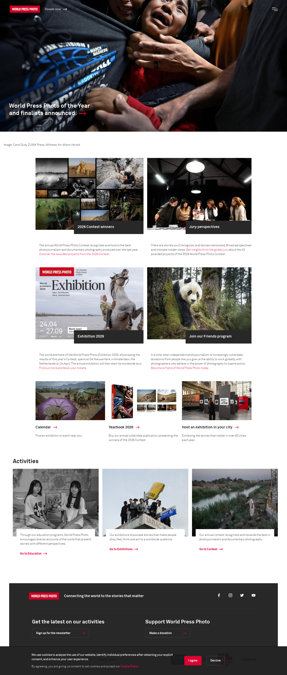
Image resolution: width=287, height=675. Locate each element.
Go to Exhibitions (121, 549)
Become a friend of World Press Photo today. (180, 368)
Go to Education (31, 553)
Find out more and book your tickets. (63, 368)
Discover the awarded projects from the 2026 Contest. (74, 254)
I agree (192, 660)
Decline (215, 660)
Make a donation (160, 633)
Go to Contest (208, 549)
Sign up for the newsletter (53, 633)
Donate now (56, 9)
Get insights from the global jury (207, 249)
